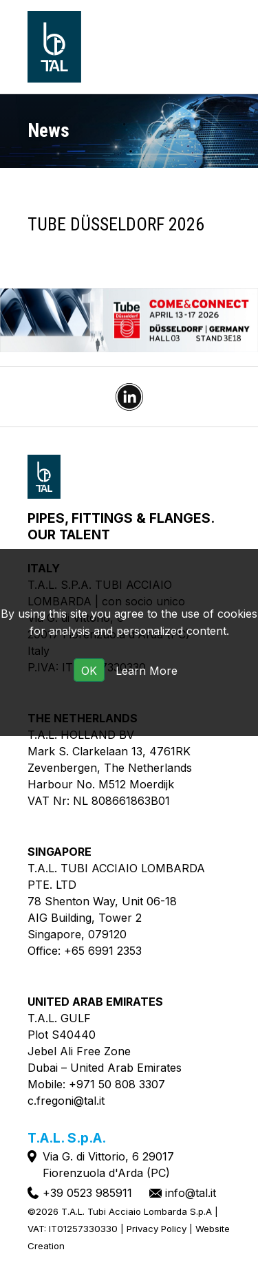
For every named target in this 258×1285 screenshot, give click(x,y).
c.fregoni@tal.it (66, 1101)
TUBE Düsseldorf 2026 (116, 224)
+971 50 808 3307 (117, 1084)
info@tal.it (190, 1193)
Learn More (147, 671)
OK (89, 671)
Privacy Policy (156, 1228)
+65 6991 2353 (103, 951)
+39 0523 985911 (87, 1193)
